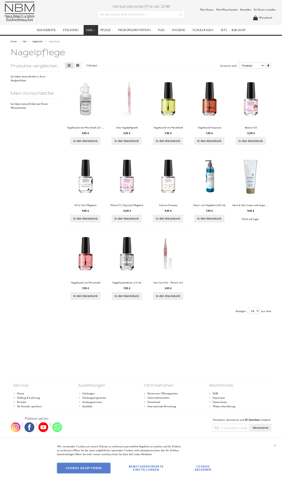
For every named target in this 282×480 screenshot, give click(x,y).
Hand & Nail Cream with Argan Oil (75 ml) (255, 205)
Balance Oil (251, 127)
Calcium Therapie (168, 205)
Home (14, 41)
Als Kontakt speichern (29, 406)
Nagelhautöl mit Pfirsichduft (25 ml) (86, 127)
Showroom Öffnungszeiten (162, 393)
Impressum (219, 398)
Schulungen (88, 393)
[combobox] (141, 14)
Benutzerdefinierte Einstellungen (146, 468)
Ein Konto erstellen (265, 9)
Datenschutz (220, 402)
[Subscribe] (260, 428)
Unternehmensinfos (158, 398)
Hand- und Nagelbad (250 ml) (209, 205)
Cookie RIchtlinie (142, 454)
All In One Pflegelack (85, 205)
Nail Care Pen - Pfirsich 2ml (168, 282)
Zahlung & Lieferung (28, 398)
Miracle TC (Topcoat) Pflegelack (126, 205)
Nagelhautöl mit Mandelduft (168, 127)
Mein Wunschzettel (226, 9)
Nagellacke (37, 41)
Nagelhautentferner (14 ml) (126, 282)
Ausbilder (87, 406)
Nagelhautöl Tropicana (209, 127)
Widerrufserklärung (224, 406)
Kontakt (21, 402)
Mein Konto (206, 9)
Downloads (153, 402)
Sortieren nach (228, 66)
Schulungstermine (92, 402)
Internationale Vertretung (161, 406)
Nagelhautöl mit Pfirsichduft (85, 282)
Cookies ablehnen (203, 468)
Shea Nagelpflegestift (127, 127)
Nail (25, 41)
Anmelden (245, 9)
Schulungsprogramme (94, 398)
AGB (215, 393)
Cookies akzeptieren (84, 468)
